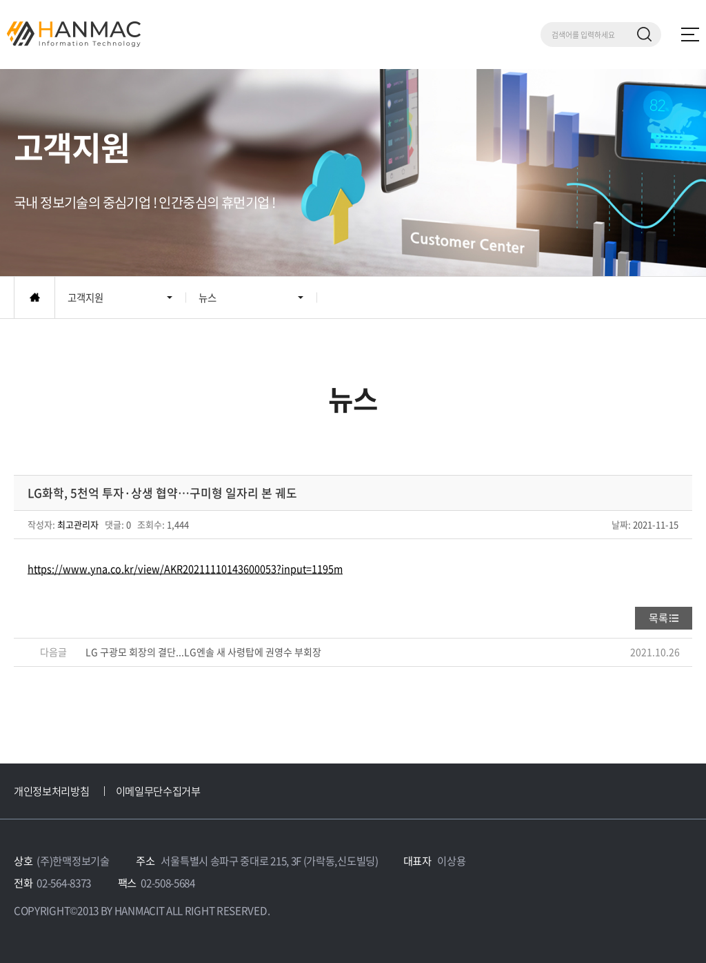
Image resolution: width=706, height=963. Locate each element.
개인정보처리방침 (52, 791)
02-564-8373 (64, 883)
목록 (658, 617)
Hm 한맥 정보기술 (74, 34)
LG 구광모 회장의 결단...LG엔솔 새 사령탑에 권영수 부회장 (203, 652)
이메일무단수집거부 (158, 791)
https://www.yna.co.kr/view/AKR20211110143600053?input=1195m (185, 568)
